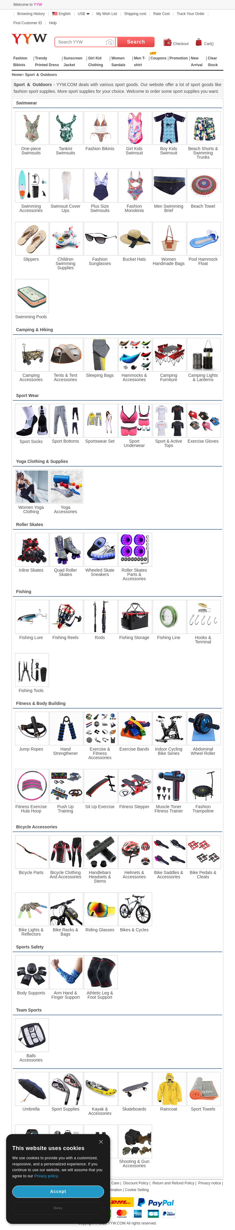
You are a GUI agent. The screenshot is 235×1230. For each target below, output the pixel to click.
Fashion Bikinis (99, 148)
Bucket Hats (134, 259)
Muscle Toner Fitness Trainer (169, 808)
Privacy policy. (46, 1176)
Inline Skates (31, 570)
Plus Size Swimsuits (100, 208)
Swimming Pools (31, 317)
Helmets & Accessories (134, 874)
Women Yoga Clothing (31, 509)
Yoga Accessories (65, 509)
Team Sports (29, 1010)
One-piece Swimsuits (31, 150)
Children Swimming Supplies (66, 263)
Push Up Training (65, 808)
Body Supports (31, 993)
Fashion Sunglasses (100, 261)
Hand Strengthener (65, 751)
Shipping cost (135, 14)
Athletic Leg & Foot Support (100, 995)
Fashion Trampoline (203, 808)
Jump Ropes (31, 749)
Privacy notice (209, 1183)
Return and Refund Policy (173, 1183)
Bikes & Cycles (134, 930)
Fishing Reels (66, 637)
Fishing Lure (31, 637)
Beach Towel (203, 206)
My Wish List (106, 14)
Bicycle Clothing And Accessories (65, 874)
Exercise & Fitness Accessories (99, 753)
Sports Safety (29, 946)
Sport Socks (31, 441)
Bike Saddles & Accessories (168, 874)
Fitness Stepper (134, 806)
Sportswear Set (100, 441)
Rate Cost (161, 14)
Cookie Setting (137, 1190)
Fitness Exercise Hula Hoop (31, 808)
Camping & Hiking (34, 329)
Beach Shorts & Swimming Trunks (203, 152)
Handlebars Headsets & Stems (100, 876)
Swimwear (26, 102)
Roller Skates (29, 524)
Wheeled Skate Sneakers (99, 572)
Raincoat (168, 1109)
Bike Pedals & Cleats (203, 874)
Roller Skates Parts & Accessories (134, 574)
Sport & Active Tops (168, 443)
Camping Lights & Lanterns (203, 377)
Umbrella (31, 1109)
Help (53, 23)
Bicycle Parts (31, 872)
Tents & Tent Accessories (65, 377)
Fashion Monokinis (134, 208)
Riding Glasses (99, 930)
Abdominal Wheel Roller (203, 751)
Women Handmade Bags (169, 261)
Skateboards (134, 1109)
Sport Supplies (65, 1109)
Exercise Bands (134, 749)
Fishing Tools (31, 690)
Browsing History (31, 14)
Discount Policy (135, 1183)
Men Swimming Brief (168, 208)
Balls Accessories (31, 1058)
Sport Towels (203, 1109)
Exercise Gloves (203, 441)
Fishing (23, 591)
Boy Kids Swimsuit (168, 150)
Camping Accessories (31, 377)
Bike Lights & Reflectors (31, 932)
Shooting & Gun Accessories (134, 1163)
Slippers (31, 259)
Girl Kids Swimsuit (134, 150)
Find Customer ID (27, 23)
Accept (58, 1191)
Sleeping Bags (100, 375)
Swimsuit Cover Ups (65, 208)
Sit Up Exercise (100, 806)
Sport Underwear (134, 443)
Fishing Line (168, 637)
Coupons (158, 58)
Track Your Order (190, 14)
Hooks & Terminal (203, 639)
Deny (58, 1208)
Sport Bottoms (65, 441)
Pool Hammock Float (203, 261)
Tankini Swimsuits (65, 150)
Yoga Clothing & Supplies (42, 461)
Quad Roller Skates (65, 572)
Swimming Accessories (31, 208)
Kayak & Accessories (99, 1111)
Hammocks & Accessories (134, 377)
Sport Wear (27, 395)
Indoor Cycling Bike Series (168, 751)
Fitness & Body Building (40, 703)
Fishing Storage (134, 637)
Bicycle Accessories (36, 826)
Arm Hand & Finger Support (65, 995)
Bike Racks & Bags (65, 932)
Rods (100, 637)
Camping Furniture (168, 377)
